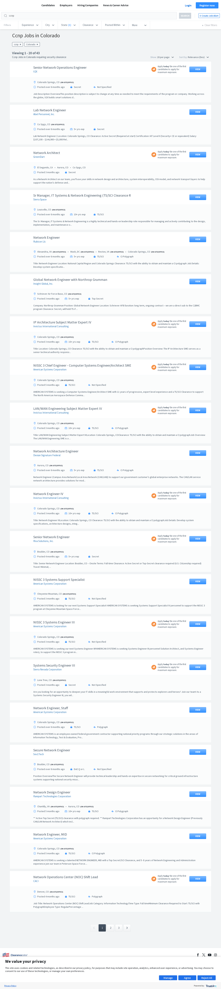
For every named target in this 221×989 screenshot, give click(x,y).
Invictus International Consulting (51, 326)
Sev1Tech (38, 754)
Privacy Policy (10, 985)
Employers (66, 5)
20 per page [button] (165, 57)
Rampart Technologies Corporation (52, 796)
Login (188, 5)
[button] (30, 25)
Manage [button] (168, 978)
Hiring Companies (87, 5)
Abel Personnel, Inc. (44, 114)
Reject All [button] (206, 978)
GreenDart (39, 156)
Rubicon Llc (39, 241)
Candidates (48, 5)
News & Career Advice (115, 5)
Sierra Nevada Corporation (47, 669)
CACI (36, 881)
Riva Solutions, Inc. (43, 541)
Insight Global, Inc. (43, 283)
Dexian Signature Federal (46, 455)
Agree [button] (187, 978)
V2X (35, 71)
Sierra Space (40, 199)
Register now (207, 5)
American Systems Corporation (49, 369)
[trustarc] (210, 985)
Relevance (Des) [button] (198, 57)
